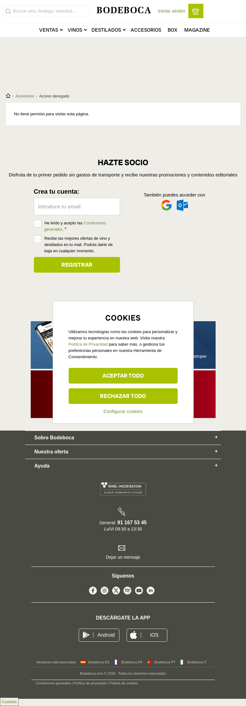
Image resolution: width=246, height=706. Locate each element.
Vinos (75, 30)
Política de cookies (123, 683)
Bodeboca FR (131, 662)
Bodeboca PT (164, 662)
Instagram (104, 592)
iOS (154, 635)
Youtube (139, 592)
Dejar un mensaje (123, 557)
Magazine (197, 30)
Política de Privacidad (88, 344)
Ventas (48, 30)
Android (106, 635)
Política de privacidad (90, 683)
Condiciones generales (53, 683)
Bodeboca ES (98, 662)
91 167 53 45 (132, 522)
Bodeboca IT (197, 662)
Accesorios (146, 30)
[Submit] (8, 11)
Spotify (127, 592)
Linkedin (150, 592)
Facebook (93, 592)
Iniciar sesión (172, 10)
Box (172, 30)
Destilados (106, 30)
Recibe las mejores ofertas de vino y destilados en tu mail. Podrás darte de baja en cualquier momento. (78, 244)
